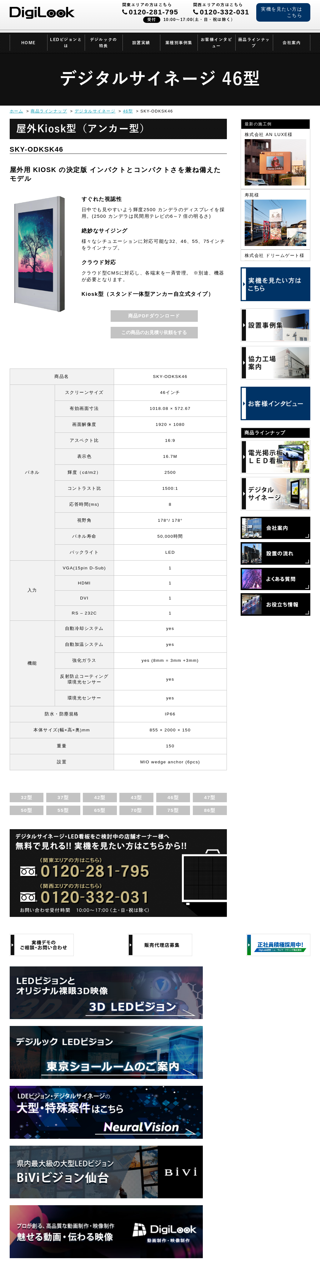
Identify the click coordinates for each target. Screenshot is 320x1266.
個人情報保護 (67, 1248)
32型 (26, 797)
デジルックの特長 (103, 43)
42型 (99, 797)
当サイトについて (107, 1248)
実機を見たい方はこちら (281, 12)
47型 (209, 797)
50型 (26, 810)
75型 (173, 810)
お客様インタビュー (216, 43)
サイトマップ (146, 1248)
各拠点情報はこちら (262, 1211)
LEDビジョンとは (66, 43)
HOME (28, 43)
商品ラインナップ (254, 43)
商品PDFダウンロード (154, 315)
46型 (173, 797)
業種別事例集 (178, 43)
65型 (99, 810)
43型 (136, 797)
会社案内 (291, 43)
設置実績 (141, 43)
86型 (209, 810)
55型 (63, 810)
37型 (63, 797)
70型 (136, 810)
